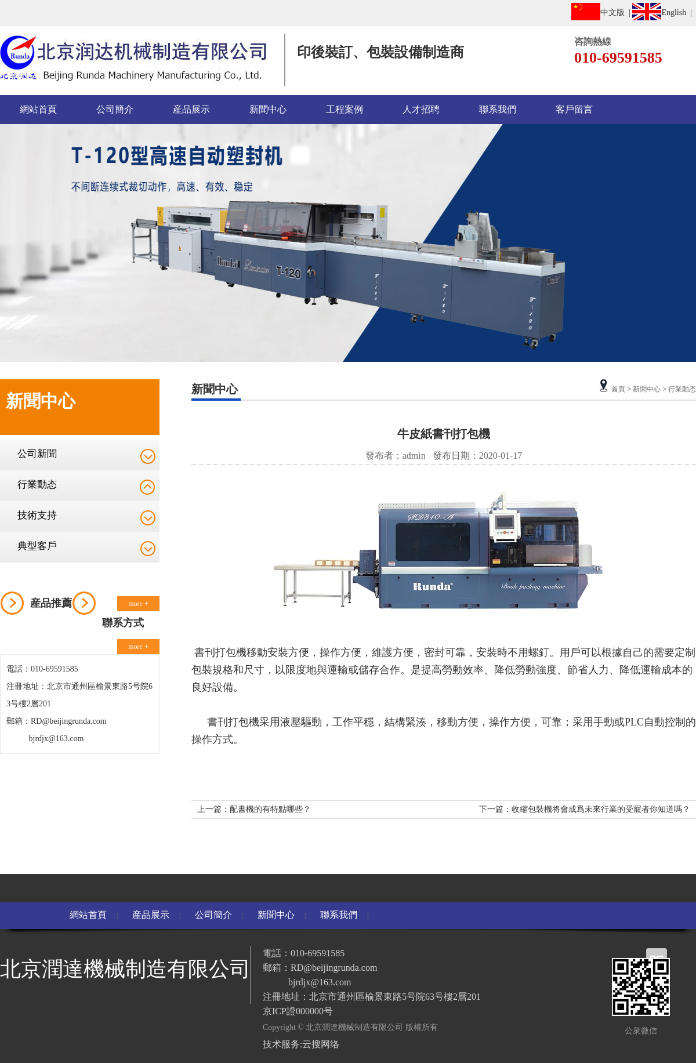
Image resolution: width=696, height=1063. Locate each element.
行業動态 (37, 484)
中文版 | (601, 11)
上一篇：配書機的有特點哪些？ (254, 809)
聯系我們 (497, 109)
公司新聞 (37, 453)
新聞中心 (268, 109)
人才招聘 (421, 109)
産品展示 (191, 109)
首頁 (618, 389)
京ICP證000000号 (298, 1011)
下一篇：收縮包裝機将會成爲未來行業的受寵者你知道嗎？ (584, 809)
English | (664, 11)
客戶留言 (574, 109)
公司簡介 (114, 109)
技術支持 (37, 515)
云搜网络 (320, 1044)
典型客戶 (37, 546)
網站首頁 (38, 109)
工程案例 (344, 109)
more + (138, 604)
